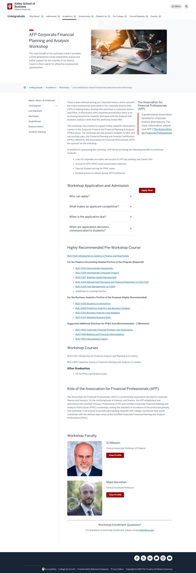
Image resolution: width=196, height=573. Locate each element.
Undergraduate (16, 16)
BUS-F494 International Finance (91, 339)
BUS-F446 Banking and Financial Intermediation (99, 334)
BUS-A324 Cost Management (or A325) (95, 286)
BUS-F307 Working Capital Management (96, 277)
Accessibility (50, 569)
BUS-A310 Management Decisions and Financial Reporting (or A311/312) (112, 282)
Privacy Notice (117, 569)
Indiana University (164, 569)
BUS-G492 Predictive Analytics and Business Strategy (102, 308)
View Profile (115, 455)
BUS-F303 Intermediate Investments (94, 268)
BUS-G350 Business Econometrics (93, 303)
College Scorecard (67, 569)
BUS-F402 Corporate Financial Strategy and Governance (104, 329)
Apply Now (147, 190)
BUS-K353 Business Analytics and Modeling (97, 312)
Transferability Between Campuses (93, 569)
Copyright (130, 569)
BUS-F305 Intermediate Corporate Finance (97, 272)
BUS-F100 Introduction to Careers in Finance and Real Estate (98, 256)
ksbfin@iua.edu (146, 530)
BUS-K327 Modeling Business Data (93, 317)
